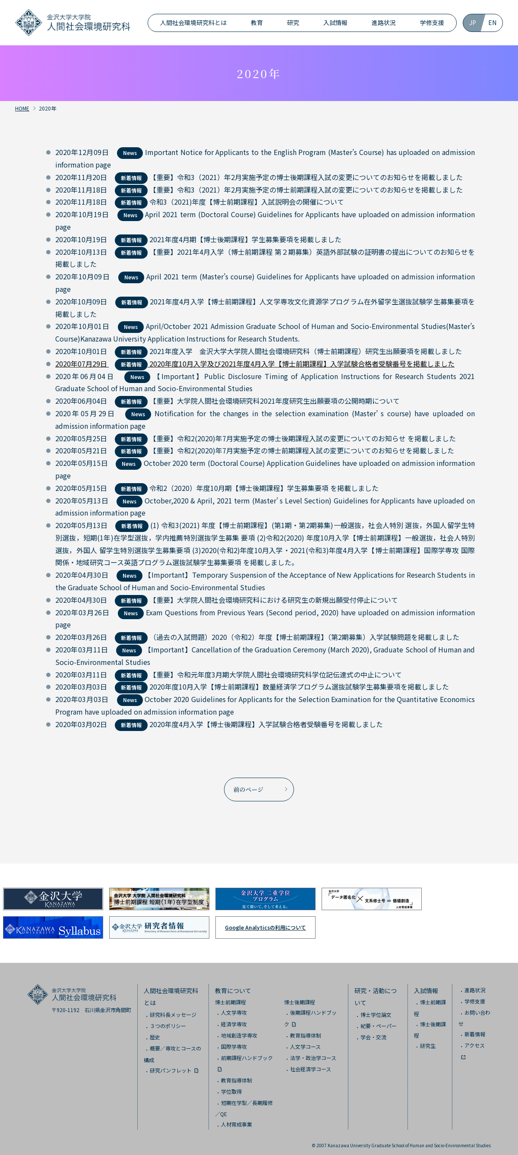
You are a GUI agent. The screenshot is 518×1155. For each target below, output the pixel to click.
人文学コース (305, 1043)
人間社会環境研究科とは (193, 22)
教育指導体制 (236, 1076)
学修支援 (432, 22)
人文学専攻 (234, 1009)
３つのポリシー (168, 1022)
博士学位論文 (376, 1011)
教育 (257, 22)
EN (492, 22)
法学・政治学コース (313, 1054)
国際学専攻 (234, 1043)
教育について (233, 987)
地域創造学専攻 (239, 1031)
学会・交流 (373, 1034)
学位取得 (231, 1088)
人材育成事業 (236, 1120)
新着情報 (474, 1030)
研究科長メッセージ (173, 1011)
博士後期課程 (299, 999)
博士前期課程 (230, 999)
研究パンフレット (171, 1066)
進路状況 (384, 22)
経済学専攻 (234, 1020)
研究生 (428, 1042)
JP (472, 22)
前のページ (249, 787)
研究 (293, 22)
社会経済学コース (310, 1065)
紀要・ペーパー (378, 1022)
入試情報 (335, 22)
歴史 (155, 1034)
